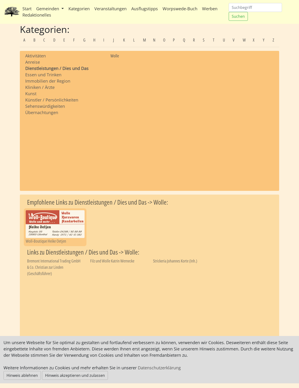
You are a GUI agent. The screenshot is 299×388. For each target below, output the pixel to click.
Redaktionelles (36, 15)
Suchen (238, 16)
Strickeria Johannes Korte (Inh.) (175, 261)
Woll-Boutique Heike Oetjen (46, 241)
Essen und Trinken (43, 74)
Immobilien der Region (47, 81)
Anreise (32, 62)
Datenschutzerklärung (159, 368)
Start (27, 8)
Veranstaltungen (110, 8)
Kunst (30, 93)
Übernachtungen (41, 112)
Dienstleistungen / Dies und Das (57, 68)
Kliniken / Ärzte (40, 87)
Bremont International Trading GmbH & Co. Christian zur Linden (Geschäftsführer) (54, 267)
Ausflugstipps (144, 8)
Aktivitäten (35, 56)
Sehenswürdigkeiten (45, 106)
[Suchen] (255, 7)
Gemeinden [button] (48, 8)
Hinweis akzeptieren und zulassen (75, 375)
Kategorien (79, 8)
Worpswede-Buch (180, 8)
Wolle (114, 56)
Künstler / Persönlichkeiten (51, 100)
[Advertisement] (64, 148)
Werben (209, 8)
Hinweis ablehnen (22, 375)
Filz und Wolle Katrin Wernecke (112, 261)
